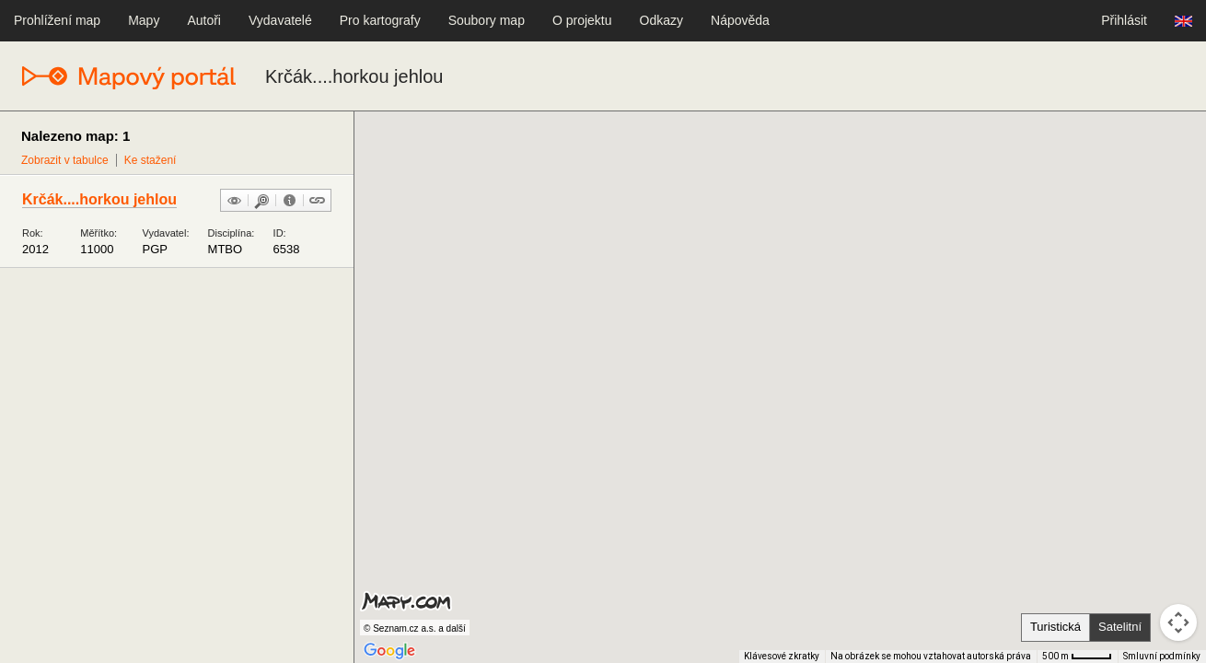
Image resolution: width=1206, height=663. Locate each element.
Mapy (143, 20)
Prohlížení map (57, 20)
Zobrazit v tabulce (65, 160)
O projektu (582, 20)
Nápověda (740, 20)
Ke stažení (150, 160)
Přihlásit (1124, 20)
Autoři (204, 20)
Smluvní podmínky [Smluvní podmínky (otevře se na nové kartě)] (1161, 656)
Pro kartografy (380, 20)
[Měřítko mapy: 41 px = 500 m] (1077, 656)
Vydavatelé (280, 20)
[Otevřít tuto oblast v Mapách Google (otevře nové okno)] (389, 651)
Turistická (1055, 627)
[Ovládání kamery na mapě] (1178, 622)
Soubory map (486, 20)
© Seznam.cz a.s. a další (415, 628)
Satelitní (1120, 627)
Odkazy (661, 20)
